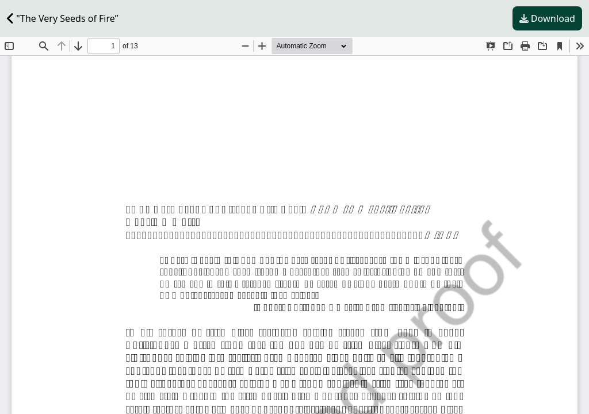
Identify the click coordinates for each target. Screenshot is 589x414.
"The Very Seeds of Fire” (62, 18)
